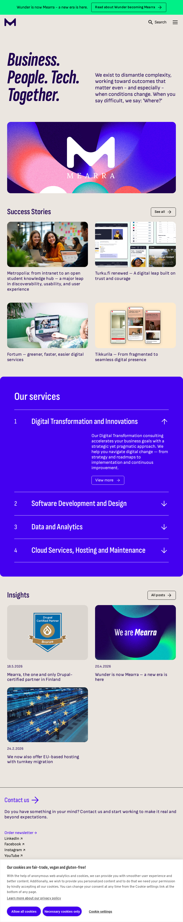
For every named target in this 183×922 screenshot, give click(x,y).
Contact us (22, 800)
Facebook (14, 844)
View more (108, 480)
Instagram (15, 850)
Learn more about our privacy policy (34, 898)
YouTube (13, 855)
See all (163, 212)
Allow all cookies (24, 911)
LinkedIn (13, 838)
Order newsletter (20, 832)
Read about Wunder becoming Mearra (128, 7)
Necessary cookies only (62, 911)
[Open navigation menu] (175, 22)
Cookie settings (100, 911)
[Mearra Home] (10, 22)
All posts (161, 595)
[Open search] (157, 22)
